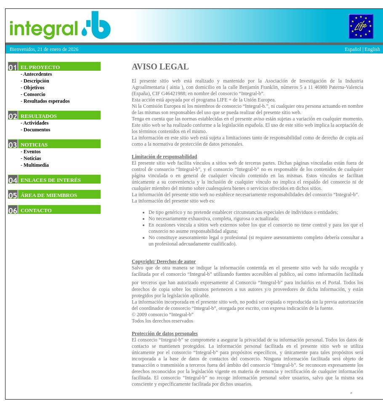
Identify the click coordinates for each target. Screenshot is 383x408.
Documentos (37, 130)
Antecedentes (37, 74)
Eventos (32, 152)
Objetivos (34, 88)
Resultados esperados (47, 101)
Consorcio (34, 94)
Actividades (35, 123)
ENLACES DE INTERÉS (51, 180)
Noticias (32, 158)
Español (353, 49)
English (372, 49)
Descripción (36, 81)
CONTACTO (36, 210)
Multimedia (36, 165)
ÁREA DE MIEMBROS (49, 195)
